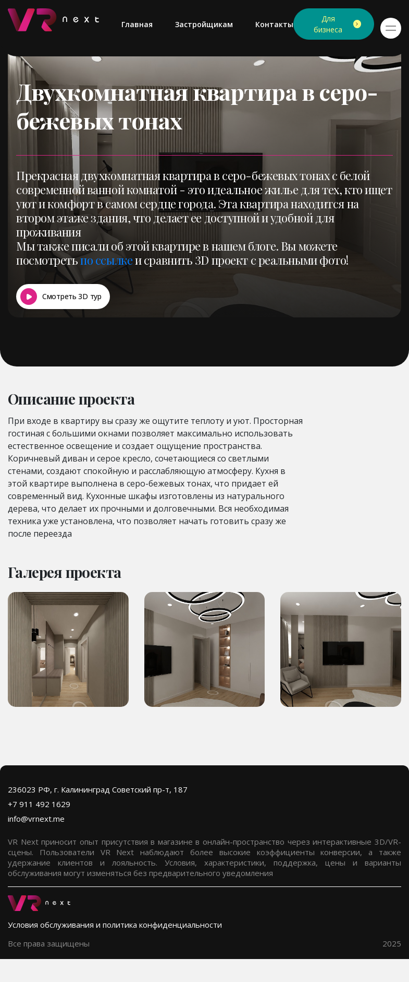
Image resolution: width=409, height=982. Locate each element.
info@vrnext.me (36, 818)
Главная (137, 24)
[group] (68, 649)
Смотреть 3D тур (72, 296)
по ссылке (106, 260)
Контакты (274, 24)
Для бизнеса (328, 24)
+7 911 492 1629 (39, 804)
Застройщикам (204, 24)
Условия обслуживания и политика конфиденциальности (115, 924)
